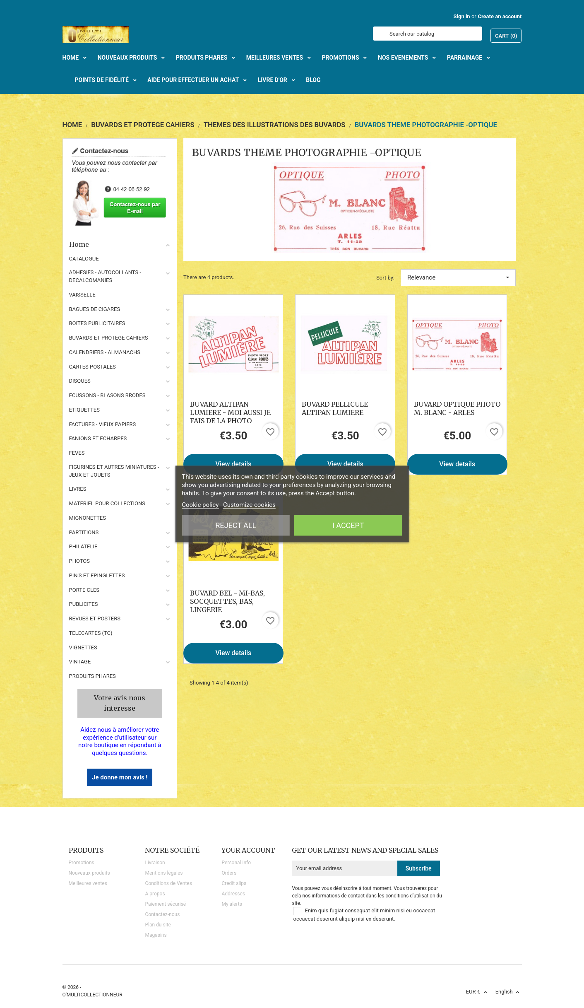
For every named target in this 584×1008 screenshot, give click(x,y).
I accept (348, 525)
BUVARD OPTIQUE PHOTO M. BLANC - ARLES (457, 408)
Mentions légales (164, 873)
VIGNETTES (83, 647)
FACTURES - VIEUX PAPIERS (102, 424)
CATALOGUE (84, 259)
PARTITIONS (84, 532)
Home (120, 244)
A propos (155, 894)
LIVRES (78, 489)
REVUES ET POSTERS (94, 618)
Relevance (458, 277)
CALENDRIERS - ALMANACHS (105, 352)
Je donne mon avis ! (119, 777)
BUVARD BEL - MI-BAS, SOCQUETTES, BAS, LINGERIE (227, 601)
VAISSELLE (82, 295)
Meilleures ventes (88, 883)
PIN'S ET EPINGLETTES (97, 575)
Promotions (81, 863)
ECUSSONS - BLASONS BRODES (107, 395)
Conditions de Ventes (168, 883)
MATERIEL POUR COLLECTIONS (107, 503)
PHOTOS (79, 561)
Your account (248, 850)
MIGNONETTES (87, 518)
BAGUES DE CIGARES (94, 309)
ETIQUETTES (84, 410)
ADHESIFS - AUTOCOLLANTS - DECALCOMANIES (105, 276)
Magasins (155, 935)
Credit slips (233, 883)
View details (234, 464)
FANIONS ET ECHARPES (98, 438)
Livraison (155, 863)
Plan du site (158, 925)
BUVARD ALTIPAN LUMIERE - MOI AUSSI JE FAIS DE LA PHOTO (230, 412)
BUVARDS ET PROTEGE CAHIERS (108, 338)
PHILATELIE (83, 546)
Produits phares (92, 676)
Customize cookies (249, 505)
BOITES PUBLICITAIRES (97, 323)
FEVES (77, 453)
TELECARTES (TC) (91, 633)
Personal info (236, 863)
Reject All (235, 525)
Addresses (233, 894)
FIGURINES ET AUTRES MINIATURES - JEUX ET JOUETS (114, 471)
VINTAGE (80, 661)
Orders (228, 873)
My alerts (231, 904)
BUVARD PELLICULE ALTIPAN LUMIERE (335, 408)
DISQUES (80, 381)
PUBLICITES (83, 604)
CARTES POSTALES (92, 367)
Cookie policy (200, 505)
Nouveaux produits (89, 873)
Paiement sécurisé (165, 904)
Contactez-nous (162, 914)
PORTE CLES (84, 590)
